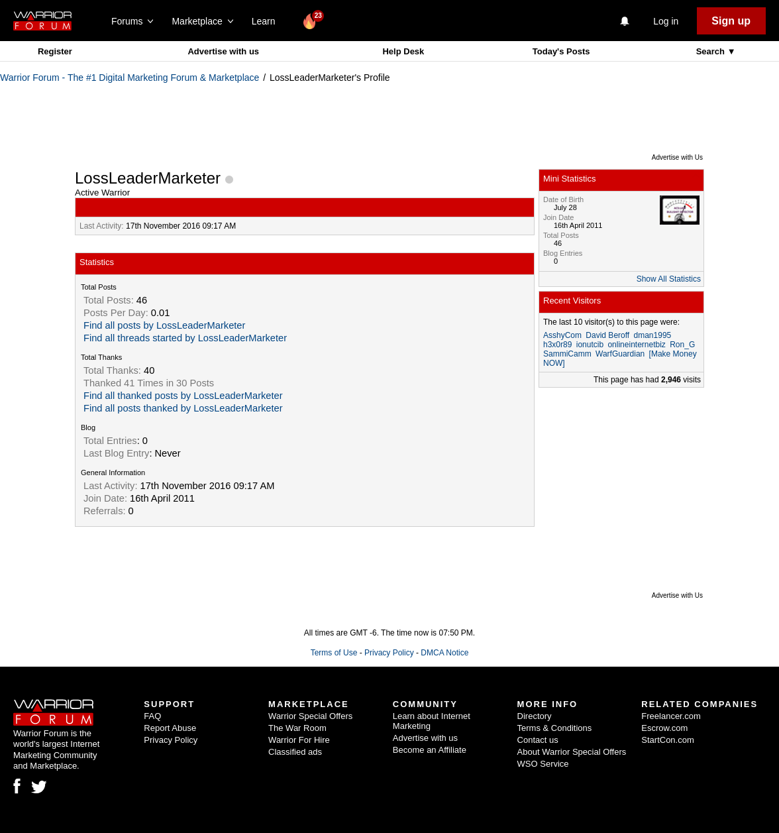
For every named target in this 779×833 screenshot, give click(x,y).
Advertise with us (223, 51)
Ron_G (682, 344)
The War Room (297, 728)
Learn (267, 21)
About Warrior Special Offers (572, 752)
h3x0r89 (557, 344)
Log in (665, 21)
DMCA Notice (444, 652)
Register (55, 51)
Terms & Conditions (554, 728)
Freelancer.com (671, 716)
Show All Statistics (669, 279)
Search (711, 51)
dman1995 (653, 335)
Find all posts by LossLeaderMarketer (164, 325)
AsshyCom (562, 335)
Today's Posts (561, 51)
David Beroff (607, 335)
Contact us (537, 740)
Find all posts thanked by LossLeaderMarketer (183, 408)
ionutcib (589, 344)
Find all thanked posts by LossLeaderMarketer (183, 395)
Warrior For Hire (299, 740)
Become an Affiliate (429, 750)
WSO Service (543, 764)
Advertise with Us (677, 157)
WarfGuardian (620, 354)
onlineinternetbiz (636, 344)
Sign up (731, 21)
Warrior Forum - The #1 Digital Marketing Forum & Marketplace (129, 77)
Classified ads (295, 752)
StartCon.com (667, 740)
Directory (534, 716)
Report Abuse (170, 728)
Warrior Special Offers (310, 716)
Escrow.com (664, 728)
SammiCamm (567, 354)
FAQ (152, 716)
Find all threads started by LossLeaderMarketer (185, 338)
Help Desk (403, 51)
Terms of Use (334, 652)
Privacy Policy (389, 652)
